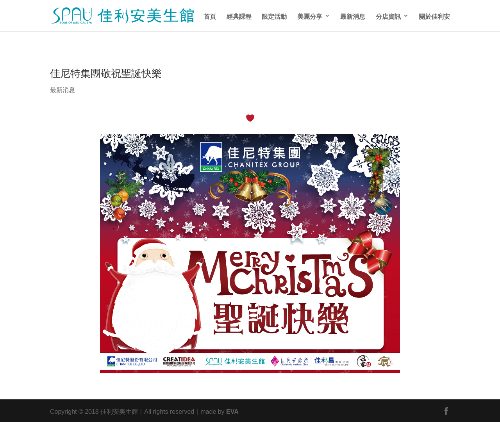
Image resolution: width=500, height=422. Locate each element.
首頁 (210, 16)
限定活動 (274, 16)
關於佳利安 (434, 16)
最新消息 (352, 16)
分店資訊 (388, 16)
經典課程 (239, 16)
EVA (232, 411)
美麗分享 (309, 16)
